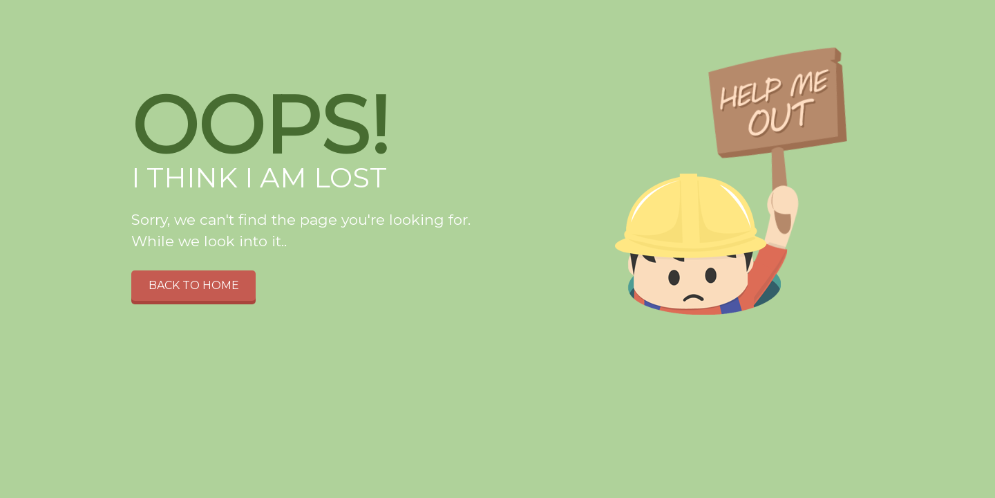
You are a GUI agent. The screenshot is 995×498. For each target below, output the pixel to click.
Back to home (194, 285)
